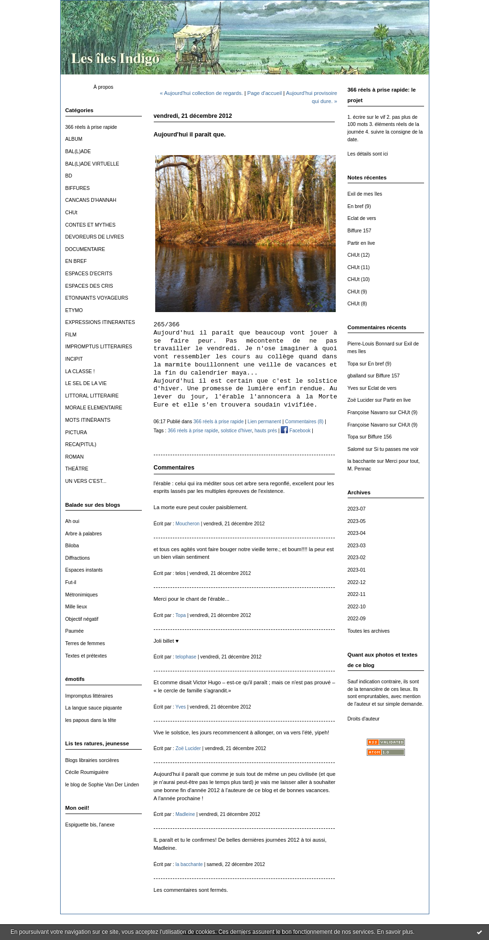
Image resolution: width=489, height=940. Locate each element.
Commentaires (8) (304, 421)
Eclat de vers (362, 218)
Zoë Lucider (361, 400)
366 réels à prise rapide (91, 127)
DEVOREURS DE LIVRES (94, 237)
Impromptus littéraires (89, 696)
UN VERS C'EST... (85, 481)
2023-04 (357, 533)
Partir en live (361, 243)
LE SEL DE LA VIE (86, 383)
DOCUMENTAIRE (85, 249)
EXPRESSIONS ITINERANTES (100, 322)
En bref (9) (359, 206)
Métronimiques (81, 594)
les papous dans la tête (91, 720)
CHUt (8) (357, 303)
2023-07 (357, 509)
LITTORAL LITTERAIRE (92, 395)
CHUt (71, 212)
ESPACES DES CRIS (89, 286)
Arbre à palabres (83, 533)
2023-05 (357, 521)
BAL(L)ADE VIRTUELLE (92, 164)
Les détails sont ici (368, 154)
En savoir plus (395, 932)
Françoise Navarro (368, 412)
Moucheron (187, 523)
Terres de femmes (85, 643)
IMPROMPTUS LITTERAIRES (98, 346)
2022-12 (357, 582)
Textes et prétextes (86, 655)
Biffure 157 (360, 230)
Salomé (356, 449)
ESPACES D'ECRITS (89, 273)
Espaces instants (84, 570)
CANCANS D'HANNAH (91, 200)
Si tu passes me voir (396, 449)
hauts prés (266, 430)
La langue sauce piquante (93, 707)
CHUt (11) (359, 267)
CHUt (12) (359, 255)
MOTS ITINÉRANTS (88, 420)
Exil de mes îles (365, 194)
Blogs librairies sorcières (92, 760)
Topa (353, 363)
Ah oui (72, 521)
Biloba (72, 545)
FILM (71, 334)
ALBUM (74, 139)
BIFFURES (77, 188)
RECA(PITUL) (80, 444)
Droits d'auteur (364, 718)
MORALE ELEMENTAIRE (93, 407)
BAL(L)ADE (78, 151)
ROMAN (74, 457)
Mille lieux (76, 606)
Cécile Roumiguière (87, 772)
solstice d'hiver (236, 430)
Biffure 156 (380, 436)
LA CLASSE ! (80, 371)
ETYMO (74, 310)
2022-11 (357, 594)
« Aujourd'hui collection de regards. (201, 93)
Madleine (185, 814)
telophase (185, 656)
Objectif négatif (81, 619)
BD (68, 175)
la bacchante (362, 461)
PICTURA (76, 432)
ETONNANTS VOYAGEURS (96, 298)
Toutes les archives (369, 631)
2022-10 (357, 606)
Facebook (295, 430)
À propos (104, 87)
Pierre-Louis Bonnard (371, 343)
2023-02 (357, 557)
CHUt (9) (357, 291)
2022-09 (357, 618)
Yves (353, 388)
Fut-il (70, 582)
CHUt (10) (359, 279)
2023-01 (357, 570)
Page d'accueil (264, 93)
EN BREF (76, 261)
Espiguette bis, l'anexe (90, 824)
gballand (357, 375)
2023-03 (357, 545)
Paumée (74, 631)
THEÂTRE (77, 468)
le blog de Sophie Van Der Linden (102, 784)
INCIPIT (74, 359)
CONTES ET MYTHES (90, 225)
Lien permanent (264, 421)
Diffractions (77, 558)
